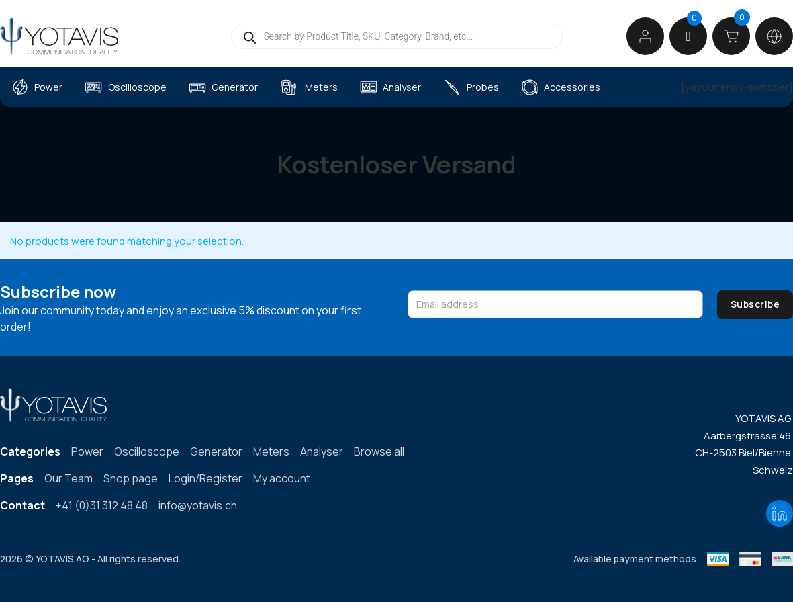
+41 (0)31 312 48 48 (102, 505)
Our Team (68, 478)
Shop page (130, 478)
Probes (483, 87)
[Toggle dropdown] (774, 36)
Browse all (379, 451)
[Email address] (555, 304)
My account (281, 478)
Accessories (572, 87)
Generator (235, 87)
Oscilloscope (137, 87)
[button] (688, 36)
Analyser (402, 87)
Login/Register (205, 478)
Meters (321, 87)
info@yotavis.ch (197, 505)
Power (48, 87)
